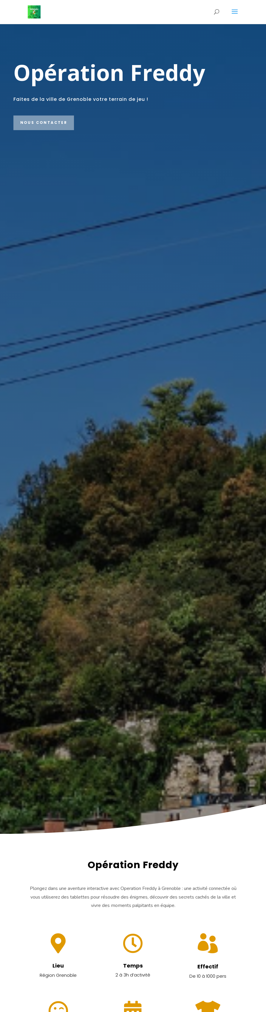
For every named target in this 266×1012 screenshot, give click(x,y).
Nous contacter (43, 122)
